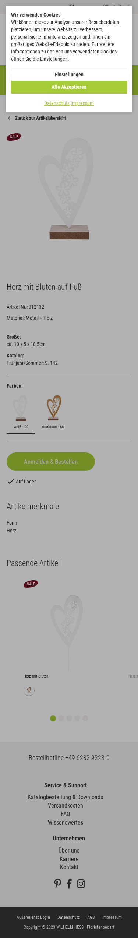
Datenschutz (57, 103)
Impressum (82, 103)
